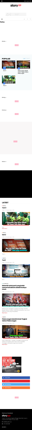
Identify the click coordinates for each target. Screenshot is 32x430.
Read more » (5, 228)
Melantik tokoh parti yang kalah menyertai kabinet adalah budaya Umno (14, 287)
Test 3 (4, 85)
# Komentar (5, 283)
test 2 (4, 70)
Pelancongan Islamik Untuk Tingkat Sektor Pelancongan (23, 72)
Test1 (4, 260)
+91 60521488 (6, 424)
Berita (4, 206)
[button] (2, 1)
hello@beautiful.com (7, 422)
